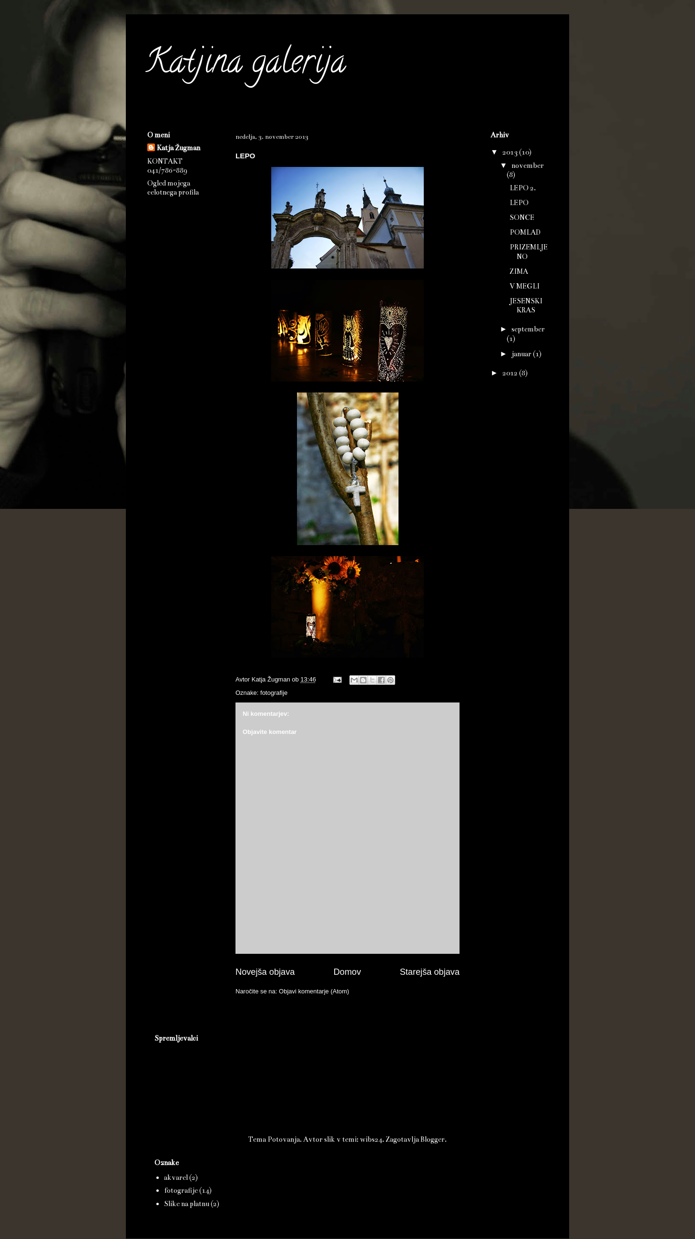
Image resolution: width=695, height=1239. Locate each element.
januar (522, 354)
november (527, 165)
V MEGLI (525, 286)
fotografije (273, 692)
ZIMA (519, 271)
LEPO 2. (523, 188)
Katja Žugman (178, 148)
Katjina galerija (245, 65)
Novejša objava (265, 972)
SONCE (522, 217)
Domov (347, 972)
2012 (510, 373)
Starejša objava (430, 972)
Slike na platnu (186, 1203)
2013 (510, 152)
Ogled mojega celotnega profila (173, 187)
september (528, 329)
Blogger (432, 1139)
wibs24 (371, 1139)
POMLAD (525, 232)
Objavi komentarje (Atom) (314, 991)
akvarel (176, 1177)
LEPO (519, 202)
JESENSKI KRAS (526, 305)
